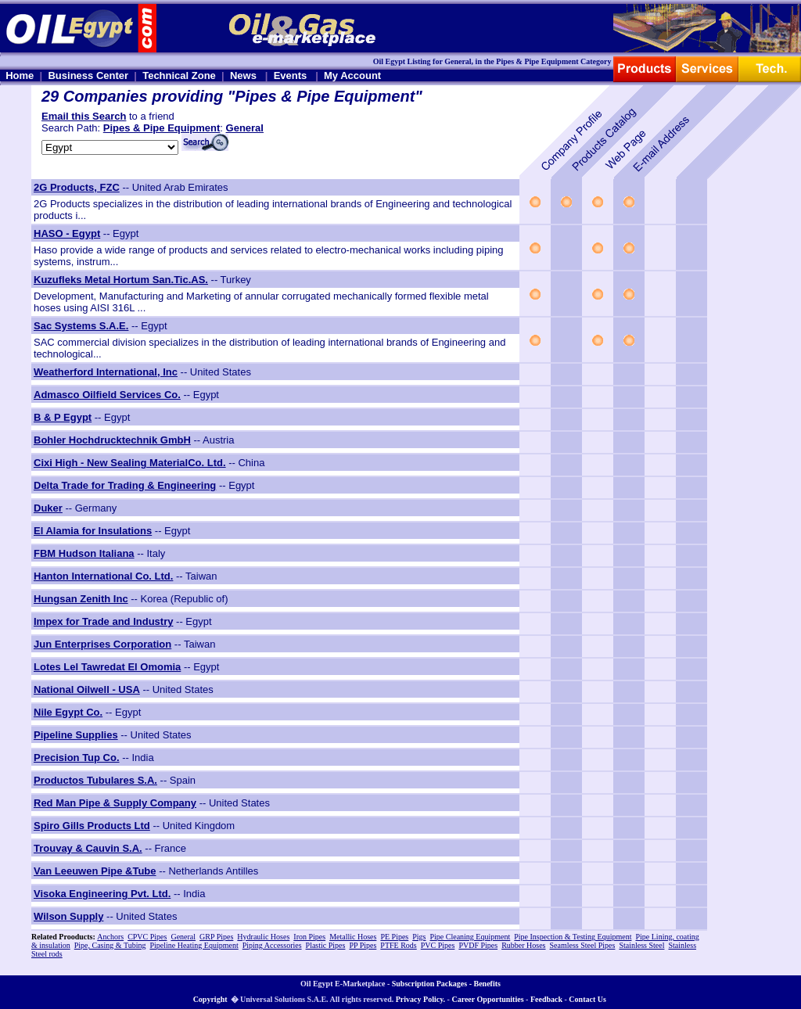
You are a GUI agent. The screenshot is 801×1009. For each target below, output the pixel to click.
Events (290, 75)
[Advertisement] (754, 413)
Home (19, 75)
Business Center (88, 75)
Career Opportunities (487, 999)
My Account (352, 75)
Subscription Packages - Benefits (446, 983)
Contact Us (587, 999)
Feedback (546, 999)
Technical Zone (179, 75)
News (243, 75)
